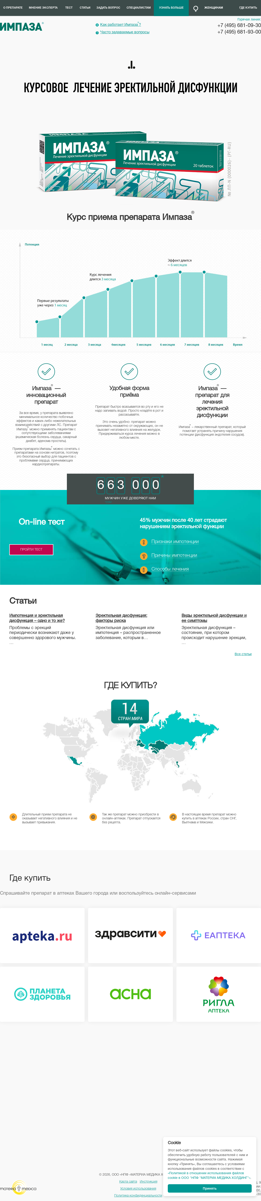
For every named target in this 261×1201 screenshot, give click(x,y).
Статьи (85, 8)
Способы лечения (170, 569)
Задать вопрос (108, 8)
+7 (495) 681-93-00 (239, 32)
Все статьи (243, 654)
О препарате (13, 8)
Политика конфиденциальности (138, 1195)
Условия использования (138, 1188)
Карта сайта (128, 1181)
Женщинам (213, 8)
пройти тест (31, 549)
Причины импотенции (174, 556)
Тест (68, 8)
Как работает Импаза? (120, 24)
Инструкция (148, 1181)
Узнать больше (171, 8)
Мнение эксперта (43, 8)
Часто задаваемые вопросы (124, 32)
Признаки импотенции (175, 542)
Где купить (248, 8)
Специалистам (139, 8)
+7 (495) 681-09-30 (239, 25)
